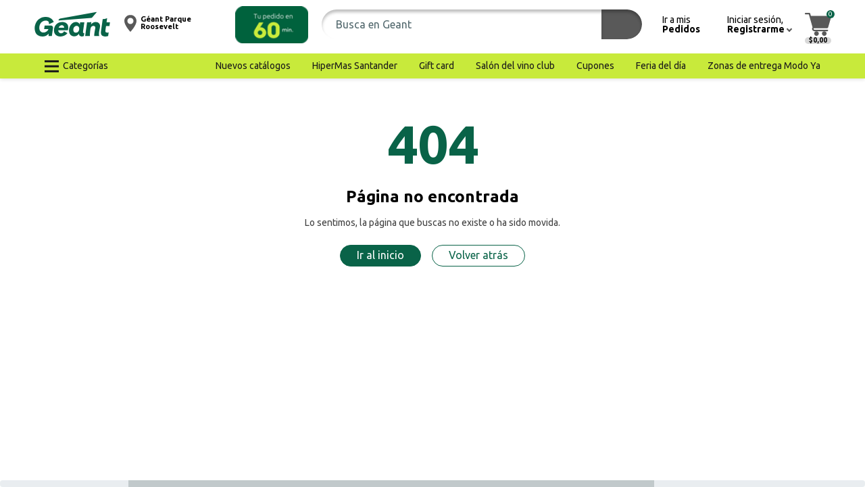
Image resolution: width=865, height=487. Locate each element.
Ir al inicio (380, 255)
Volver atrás (478, 255)
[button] (271, 24)
